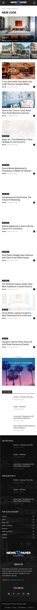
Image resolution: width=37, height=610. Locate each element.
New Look (5, 78)
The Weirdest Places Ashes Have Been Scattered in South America (17, 285)
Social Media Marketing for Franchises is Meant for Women (16, 169)
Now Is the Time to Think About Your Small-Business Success (16, 111)
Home (3, 8)
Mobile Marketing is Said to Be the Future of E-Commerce (17, 227)
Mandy (4, 87)
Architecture (6, 29)
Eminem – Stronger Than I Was (23, 397)
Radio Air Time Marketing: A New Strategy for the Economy (17, 140)
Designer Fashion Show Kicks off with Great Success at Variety (17, 343)
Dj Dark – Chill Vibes (20, 406)
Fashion (9, 8)
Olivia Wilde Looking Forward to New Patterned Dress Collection (16, 314)
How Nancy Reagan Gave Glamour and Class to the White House (17, 256)
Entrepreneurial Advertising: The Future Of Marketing (16, 198)
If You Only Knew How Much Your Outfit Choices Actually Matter (17, 82)
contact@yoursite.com (17, 580)
